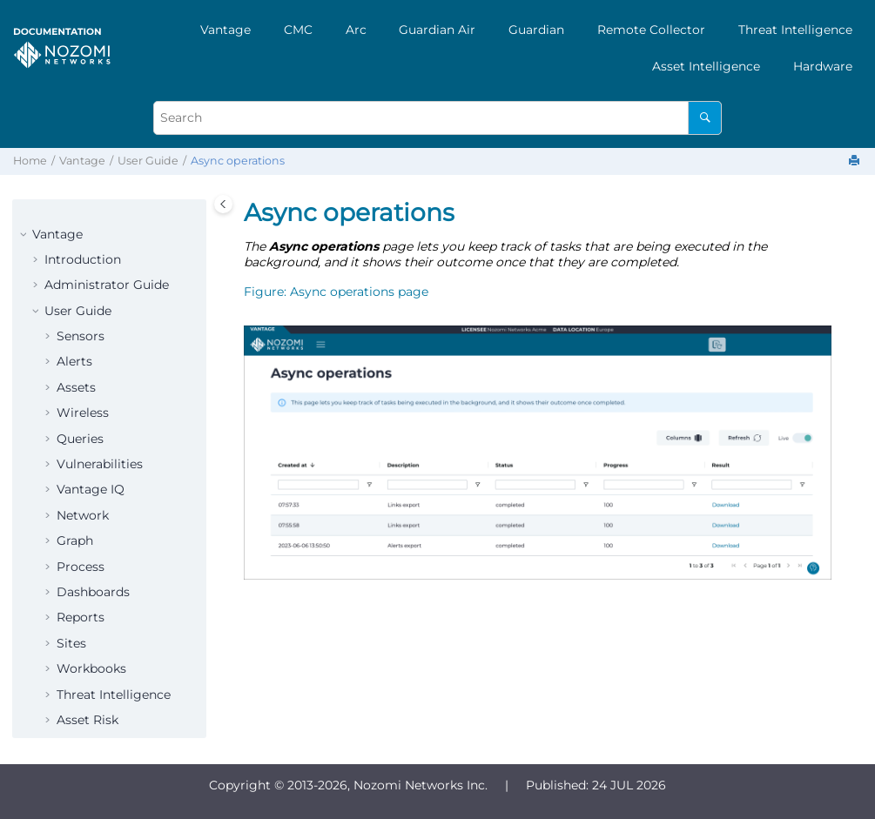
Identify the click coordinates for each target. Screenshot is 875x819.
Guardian (536, 30)
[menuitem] (225, 30)
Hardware (822, 66)
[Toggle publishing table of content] (223, 204)
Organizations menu (119, 661)
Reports (80, 405)
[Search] (705, 118)
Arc (356, 30)
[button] (50, 202)
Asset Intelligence (706, 66)
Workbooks (91, 457)
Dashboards (93, 380)
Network (83, 304)
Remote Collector (651, 30)
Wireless (83, 201)
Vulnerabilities (100, 252)
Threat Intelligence (795, 30)
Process (80, 355)
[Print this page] (856, 161)
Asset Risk (87, 508)
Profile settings (103, 636)
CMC (298, 30)
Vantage (225, 30)
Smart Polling (99, 533)
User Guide (148, 160)
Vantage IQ (91, 277)
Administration (102, 611)
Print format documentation (91, 696)
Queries (80, 227)
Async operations (238, 160)
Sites (71, 432)
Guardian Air (437, 30)
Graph (75, 329)
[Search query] (437, 118)
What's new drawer (115, 585)
